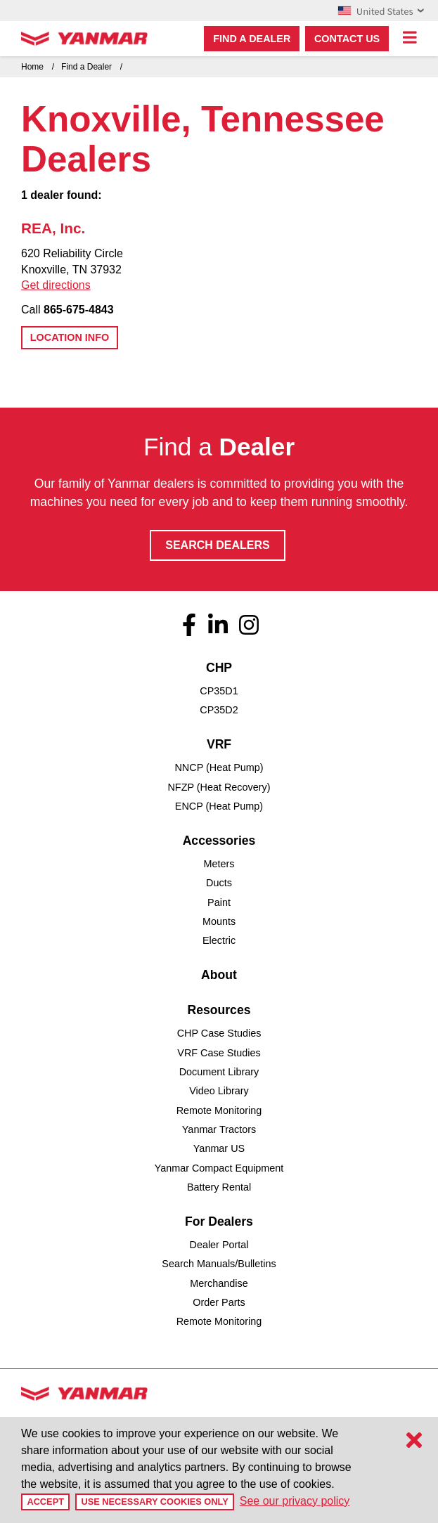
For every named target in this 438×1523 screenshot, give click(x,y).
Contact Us (347, 38)
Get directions (56, 285)
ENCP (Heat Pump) (219, 806)
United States (380, 10)
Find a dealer (251, 38)
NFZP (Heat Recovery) (218, 787)
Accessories (219, 841)
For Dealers (219, 1221)
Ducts (219, 882)
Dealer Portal (219, 1244)
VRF (219, 744)
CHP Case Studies (219, 1033)
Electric (219, 940)
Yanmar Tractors (219, 1129)
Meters (219, 863)
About (219, 975)
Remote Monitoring (219, 1110)
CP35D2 (219, 709)
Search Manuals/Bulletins (219, 1263)
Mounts (219, 921)
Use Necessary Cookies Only (154, 1501)
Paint (219, 902)
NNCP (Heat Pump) (218, 767)
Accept (45, 1501)
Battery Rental (219, 1187)
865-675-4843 (79, 310)
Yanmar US (219, 1148)
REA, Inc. (53, 228)
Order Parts (219, 1302)
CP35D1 (219, 690)
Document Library (219, 1071)
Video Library (219, 1090)
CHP (219, 668)
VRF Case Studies (218, 1052)
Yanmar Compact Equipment (219, 1168)
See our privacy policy (295, 1501)
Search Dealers (217, 545)
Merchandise (218, 1283)
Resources (219, 1010)
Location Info (69, 337)
